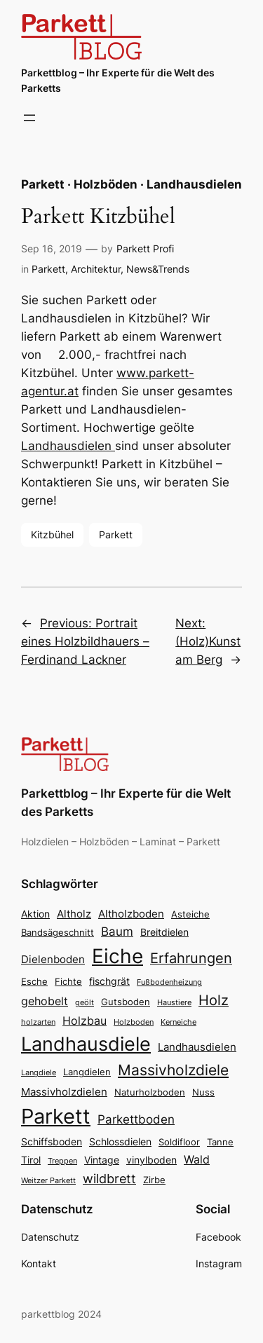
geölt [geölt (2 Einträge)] (84, 1002)
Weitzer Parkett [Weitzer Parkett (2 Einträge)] (48, 1180)
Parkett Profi (145, 248)
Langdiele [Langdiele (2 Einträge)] (38, 1072)
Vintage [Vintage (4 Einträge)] (101, 1160)
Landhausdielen (68, 446)
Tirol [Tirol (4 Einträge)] (31, 1160)
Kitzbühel (52, 534)
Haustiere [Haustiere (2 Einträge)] (174, 1002)
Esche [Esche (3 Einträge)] (34, 981)
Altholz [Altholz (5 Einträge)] (74, 913)
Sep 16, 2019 (51, 248)
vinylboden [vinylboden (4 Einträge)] (151, 1160)
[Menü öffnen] (29, 117)
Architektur (96, 269)
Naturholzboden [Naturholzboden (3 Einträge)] (149, 1092)
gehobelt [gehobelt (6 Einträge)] (44, 1001)
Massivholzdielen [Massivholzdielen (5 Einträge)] (64, 1091)
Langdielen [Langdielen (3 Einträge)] (87, 1072)
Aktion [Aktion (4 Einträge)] (35, 914)
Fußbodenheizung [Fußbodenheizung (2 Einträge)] (169, 982)
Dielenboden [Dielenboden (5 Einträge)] (53, 959)
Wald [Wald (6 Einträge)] (197, 1159)
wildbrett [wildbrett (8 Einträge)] (109, 1178)
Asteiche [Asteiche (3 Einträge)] (190, 914)
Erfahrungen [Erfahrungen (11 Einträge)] (191, 958)
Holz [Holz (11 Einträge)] (213, 1000)
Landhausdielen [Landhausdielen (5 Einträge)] (197, 1047)
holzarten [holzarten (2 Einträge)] (38, 1022)
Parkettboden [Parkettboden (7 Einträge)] (136, 1119)
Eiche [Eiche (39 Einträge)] (117, 956)
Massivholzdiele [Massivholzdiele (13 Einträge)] (173, 1070)
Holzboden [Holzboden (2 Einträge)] (134, 1022)
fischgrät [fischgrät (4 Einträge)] (109, 981)
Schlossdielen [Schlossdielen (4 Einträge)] (120, 1141)
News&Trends (157, 269)
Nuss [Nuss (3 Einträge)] (203, 1092)
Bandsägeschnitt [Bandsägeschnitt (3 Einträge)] (57, 932)
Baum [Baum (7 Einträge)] (117, 931)
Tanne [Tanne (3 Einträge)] (220, 1142)
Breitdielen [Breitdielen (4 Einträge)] (164, 932)
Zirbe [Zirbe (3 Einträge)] (154, 1180)
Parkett (48, 269)
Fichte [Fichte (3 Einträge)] (68, 981)
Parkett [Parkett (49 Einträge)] (55, 1116)
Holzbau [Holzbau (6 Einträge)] (84, 1021)
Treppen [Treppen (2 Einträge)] (62, 1161)
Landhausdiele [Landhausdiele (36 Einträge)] (86, 1044)
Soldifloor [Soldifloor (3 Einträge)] (179, 1142)
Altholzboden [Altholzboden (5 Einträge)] (131, 913)
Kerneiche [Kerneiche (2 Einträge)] (178, 1022)
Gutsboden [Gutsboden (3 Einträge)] (125, 1002)
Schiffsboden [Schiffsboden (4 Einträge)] (51, 1141)
